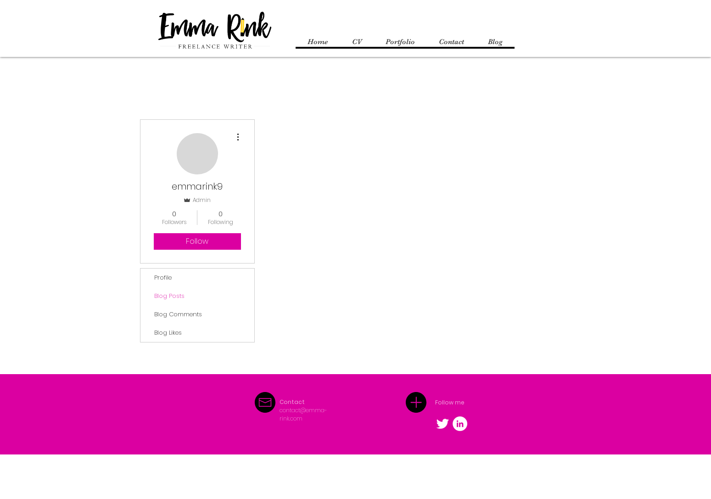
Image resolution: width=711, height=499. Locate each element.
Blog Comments (178, 314)
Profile (163, 277)
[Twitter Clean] (442, 423)
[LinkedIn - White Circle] (460, 423)
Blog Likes (168, 332)
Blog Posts (169, 296)
